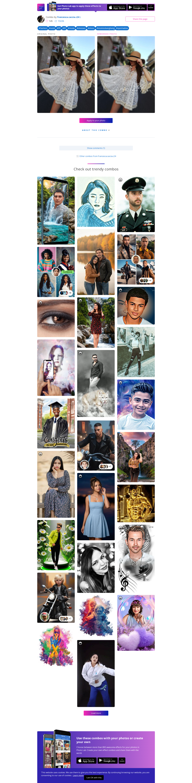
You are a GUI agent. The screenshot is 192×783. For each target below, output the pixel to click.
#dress (91, 28)
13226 (59, 20)
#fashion (43, 28)
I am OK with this (94, 777)
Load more (96, 713)
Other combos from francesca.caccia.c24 (96, 156)
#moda (71, 28)
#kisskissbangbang (106, 28)
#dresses (81, 28)
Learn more (78, 775)
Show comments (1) (96, 148)
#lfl (64, 28)
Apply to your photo (96, 120)
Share (140, 19)
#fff (59, 28)
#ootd (52, 28)
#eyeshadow (122, 28)
